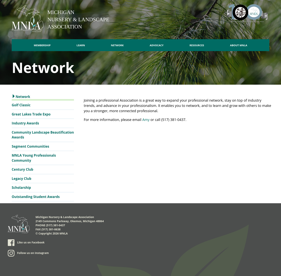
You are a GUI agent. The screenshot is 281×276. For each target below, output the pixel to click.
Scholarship (21, 187)
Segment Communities (30, 146)
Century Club (22, 169)
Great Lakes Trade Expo (31, 114)
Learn (80, 45)
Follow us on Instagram (28, 253)
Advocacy (157, 45)
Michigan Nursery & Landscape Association (78, 19)
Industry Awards (25, 123)
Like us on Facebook (26, 242)
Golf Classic (21, 105)
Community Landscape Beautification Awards (43, 135)
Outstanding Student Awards (36, 196)
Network (117, 45)
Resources (196, 45)
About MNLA (238, 45)
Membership (42, 45)
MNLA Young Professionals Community (34, 158)
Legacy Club (21, 178)
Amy (145, 119)
